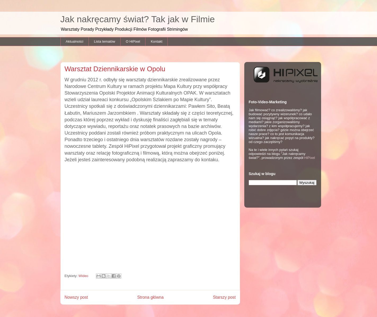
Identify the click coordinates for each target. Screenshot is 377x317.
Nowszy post (76, 297)
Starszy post (224, 297)
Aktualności (74, 41)
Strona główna (150, 297)
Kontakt (156, 41)
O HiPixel (133, 41)
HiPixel (309, 158)
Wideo (83, 276)
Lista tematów (104, 41)
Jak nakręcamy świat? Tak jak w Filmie (137, 19)
